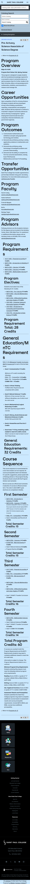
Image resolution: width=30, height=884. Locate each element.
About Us (15, 799)
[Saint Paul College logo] (15, 2)
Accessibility (15, 822)
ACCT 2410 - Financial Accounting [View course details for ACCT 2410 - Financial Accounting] (15, 258)
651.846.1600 (16, 854)
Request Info (8, 753)
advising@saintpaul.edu (8, 238)
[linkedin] (15, 861)
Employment (15, 810)
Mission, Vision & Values (15, 803)
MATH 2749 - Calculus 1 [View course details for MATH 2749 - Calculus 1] (12, 267)
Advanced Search (6, 29)
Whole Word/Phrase (9, 25)
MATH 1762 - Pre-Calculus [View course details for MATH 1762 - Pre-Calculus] (14, 291)
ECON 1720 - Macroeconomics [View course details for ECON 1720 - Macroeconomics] (15, 542)
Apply (8, 728)
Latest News (15, 813)
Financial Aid (15, 790)
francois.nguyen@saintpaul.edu (10, 204)
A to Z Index (15, 819)
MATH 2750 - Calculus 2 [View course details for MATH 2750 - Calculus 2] (12, 269)
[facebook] (6, 861)
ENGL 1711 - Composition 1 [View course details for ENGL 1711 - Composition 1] (14, 515)
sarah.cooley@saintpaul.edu (9, 195)
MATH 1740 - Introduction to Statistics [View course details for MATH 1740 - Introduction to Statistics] (16, 263)
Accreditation (15, 801)
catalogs (8, 881)
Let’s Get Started (15, 781)
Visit (8, 741)
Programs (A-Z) (13, 55)
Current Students (15, 792)
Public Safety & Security (15, 808)
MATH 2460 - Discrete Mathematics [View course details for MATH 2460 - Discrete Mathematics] (17, 293)
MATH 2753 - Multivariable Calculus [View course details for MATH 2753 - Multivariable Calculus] (15, 271)
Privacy (26, 876)
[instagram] (23, 861)
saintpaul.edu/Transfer (8, 179)
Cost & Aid (15, 787)
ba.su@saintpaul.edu (7, 209)
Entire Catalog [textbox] (6, 16)
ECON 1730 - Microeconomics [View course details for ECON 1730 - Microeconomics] (15, 576)
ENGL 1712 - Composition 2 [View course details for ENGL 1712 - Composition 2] (14, 573)
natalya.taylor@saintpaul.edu (10, 214)
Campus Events (15, 824)
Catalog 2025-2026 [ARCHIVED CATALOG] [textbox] (14, 7)
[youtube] (19, 861)
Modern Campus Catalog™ (19, 883)
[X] (10, 861)
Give (8, 766)
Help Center (15, 829)
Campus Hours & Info (15, 806)
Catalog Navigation (9, 34)
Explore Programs (15, 785)
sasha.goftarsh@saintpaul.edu (10, 199)
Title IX (15, 831)
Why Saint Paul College (15, 783)
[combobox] (15, 7)
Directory (15, 826)
